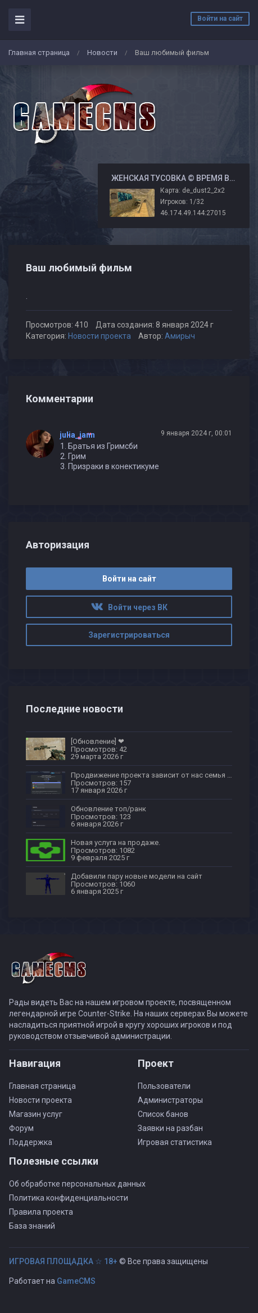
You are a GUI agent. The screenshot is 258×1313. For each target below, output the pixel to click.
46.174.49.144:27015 (193, 213)
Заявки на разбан (170, 1128)
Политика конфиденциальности (68, 1197)
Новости (102, 52)
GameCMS (76, 1280)
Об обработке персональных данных (77, 1183)
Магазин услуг (35, 1114)
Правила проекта (41, 1211)
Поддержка (30, 1142)
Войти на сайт (220, 18)
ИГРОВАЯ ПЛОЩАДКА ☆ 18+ (63, 1261)
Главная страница (39, 52)
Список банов (163, 1114)
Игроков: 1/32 (182, 202)
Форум (21, 1128)
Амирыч (180, 335)
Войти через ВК (129, 607)
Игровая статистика (175, 1142)
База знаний (32, 1225)
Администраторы (170, 1100)
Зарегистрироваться (129, 634)
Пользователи (164, 1086)
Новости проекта (99, 335)
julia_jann (77, 434)
